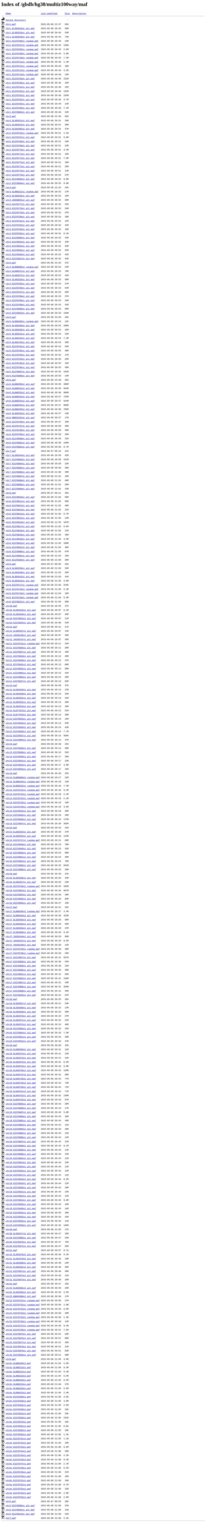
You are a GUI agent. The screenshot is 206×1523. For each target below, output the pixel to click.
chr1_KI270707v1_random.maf (22, 45)
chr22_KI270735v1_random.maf (23, 1317)
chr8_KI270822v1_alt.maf (20, 547)
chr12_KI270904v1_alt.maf (21, 739)
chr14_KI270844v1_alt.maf (21, 810)
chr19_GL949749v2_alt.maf (21, 1082)
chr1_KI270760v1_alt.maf (20, 82)
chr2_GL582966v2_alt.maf (20, 128)
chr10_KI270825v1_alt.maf (21, 622)
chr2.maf (11, 116)
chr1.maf (11, 24)
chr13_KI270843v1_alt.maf (21, 769)
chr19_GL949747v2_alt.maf (21, 1074)
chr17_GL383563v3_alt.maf (21, 919)
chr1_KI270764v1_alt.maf (20, 99)
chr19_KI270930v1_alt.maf (21, 1208)
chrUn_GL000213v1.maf (18, 1367)
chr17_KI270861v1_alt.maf (21, 974)
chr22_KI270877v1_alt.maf (21, 1342)
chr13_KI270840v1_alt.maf (21, 756)
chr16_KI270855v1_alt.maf (21, 898)
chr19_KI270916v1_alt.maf (21, 1170)
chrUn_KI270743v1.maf (18, 1446)
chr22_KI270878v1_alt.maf (21, 1346)
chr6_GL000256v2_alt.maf (20, 409)
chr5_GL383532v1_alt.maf (20, 338)
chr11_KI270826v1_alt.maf (21, 647)
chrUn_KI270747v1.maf (18, 1463)
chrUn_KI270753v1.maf (18, 1488)
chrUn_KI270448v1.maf (18, 1409)
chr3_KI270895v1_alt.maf (20, 237)
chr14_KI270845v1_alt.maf (21, 815)
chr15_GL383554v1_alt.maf (21, 831)
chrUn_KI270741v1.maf (18, 1438)
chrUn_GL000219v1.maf (18, 1384)
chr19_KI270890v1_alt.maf (21, 1154)
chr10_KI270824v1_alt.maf (21, 618)
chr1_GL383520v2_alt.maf (20, 36)
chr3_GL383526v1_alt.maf (20, 195)
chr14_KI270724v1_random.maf (23, 798)
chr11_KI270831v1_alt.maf (21, 664)
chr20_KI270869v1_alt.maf (21, 1237)
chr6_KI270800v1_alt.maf (20, 438)
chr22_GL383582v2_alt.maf (21, 1287)
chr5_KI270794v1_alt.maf (20, 358)
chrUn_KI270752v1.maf (18, 1484)
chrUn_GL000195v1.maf (18, 1363)
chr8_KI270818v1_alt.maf (20, 530)
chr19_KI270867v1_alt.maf (21, 1112)
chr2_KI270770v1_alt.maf (20, 149)
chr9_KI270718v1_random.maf (22, 589)
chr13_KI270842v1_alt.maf (21, 764)
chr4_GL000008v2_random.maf (22, 266)
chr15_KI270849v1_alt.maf (21, 848)
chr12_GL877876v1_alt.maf (21, 714)
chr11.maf (11, 626)
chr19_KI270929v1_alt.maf (21, 1204)
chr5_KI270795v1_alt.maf (20, 363)
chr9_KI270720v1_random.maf (22, 597)
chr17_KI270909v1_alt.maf (21, 990)
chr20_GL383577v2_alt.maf (21, 1233)
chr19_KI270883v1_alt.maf (21, 1124)
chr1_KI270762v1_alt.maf (20, 91)
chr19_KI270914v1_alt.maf (21, 1162)
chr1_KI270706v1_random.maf (22, 40)
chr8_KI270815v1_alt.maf (20, 517)
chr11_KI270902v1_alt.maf (21, 672)
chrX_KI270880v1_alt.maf (20, 1505)
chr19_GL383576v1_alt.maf (21, 1066)
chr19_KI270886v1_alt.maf (21, 1137)
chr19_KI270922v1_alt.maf (21, 1195)
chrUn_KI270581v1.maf (18, 1426)
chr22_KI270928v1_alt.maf (21, 1354)
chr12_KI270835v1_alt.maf (21, 727)
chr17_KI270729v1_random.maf (23, 948)
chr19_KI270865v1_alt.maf (21, 1103)
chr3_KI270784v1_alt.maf (20, 233)
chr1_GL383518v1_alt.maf (20, 28)
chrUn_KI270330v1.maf (18, 1396)
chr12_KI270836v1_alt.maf (21, 731)
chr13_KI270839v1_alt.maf (21, 752)
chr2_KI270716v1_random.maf (22, 132)
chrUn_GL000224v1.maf (18, 1392)
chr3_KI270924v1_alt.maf (20, 241)
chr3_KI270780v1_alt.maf (20, 216)
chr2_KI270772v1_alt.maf (20, 158)
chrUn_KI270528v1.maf (18, 1417)
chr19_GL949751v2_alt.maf (21, 1091)
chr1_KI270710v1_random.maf (22, 57)
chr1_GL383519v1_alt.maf (20, 32)
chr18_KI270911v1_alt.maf (21, 1036)
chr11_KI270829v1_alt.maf (21, 656)
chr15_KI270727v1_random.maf (23, 840)
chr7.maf (11, 451)
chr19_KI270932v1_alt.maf (21, 1216)
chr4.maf (11, 262)
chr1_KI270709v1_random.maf (22, 53)
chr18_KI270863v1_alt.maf (21, 1028)
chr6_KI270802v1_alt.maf (20, 446)
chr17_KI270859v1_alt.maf (21, 965)
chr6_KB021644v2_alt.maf (20, 417)
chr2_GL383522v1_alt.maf (20, 124)
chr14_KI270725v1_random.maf (23, 802)
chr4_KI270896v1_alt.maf (20, 308)
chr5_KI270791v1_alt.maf (20, 346)
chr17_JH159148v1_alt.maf (21, 944)
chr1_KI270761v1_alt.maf (20, 86)
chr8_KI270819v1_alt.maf (20, 534)
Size (67, 13)
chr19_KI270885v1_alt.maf (21, 1133)
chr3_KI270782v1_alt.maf (20, 225)
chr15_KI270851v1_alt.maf (21, 856)
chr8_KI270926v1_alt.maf (20, 559)
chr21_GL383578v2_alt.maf (21, 1254)
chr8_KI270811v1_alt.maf (20, 501)
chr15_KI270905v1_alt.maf (21, 865)
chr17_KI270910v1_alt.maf (21, 994)
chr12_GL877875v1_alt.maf (21, 710)
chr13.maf (11, 743)
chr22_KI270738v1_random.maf (23, 1329)
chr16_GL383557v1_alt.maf (21, 882)
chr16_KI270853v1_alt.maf (21, 890)
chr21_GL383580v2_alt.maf (21, 1262)
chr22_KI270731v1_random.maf (23, 1300)
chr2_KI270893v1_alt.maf (20, 179)
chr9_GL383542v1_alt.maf (20, 580)
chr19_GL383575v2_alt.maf (21, 1061)
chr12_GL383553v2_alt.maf (21, 706)
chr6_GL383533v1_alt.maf (20, 413)
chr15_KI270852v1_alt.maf (21, 861)
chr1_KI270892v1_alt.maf (20, 112)
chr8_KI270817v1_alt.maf (20, 526)
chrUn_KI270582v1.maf (18, 1430)
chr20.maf (11, 1229)
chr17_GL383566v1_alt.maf (21, 932)
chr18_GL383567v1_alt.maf (21, 1003)
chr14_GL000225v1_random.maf (23, 785)
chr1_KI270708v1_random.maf (22, 49)
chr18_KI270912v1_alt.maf (21, 1041)
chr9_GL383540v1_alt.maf (20, 572)
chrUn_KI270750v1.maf (18, 1476)
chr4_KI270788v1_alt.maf (20, 296)
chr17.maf (11, 907)
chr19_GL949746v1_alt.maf (21, 1070)
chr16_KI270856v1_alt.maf (21, 902)
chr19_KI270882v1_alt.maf (21, 1120)
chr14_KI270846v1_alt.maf (21, 819)
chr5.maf (11, 317)
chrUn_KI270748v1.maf (18, 1467)
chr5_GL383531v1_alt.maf (20, 333)
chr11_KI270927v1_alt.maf (21, 681)
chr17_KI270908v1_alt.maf (21, 986)
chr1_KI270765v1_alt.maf (20, 103)
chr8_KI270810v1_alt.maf (20, 497)
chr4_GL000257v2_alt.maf (20, 271)
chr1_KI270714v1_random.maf (22, 74)
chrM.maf (11, 1359)
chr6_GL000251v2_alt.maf (20, 388)
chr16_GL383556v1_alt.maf (21, 877)
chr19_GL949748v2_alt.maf (21, 1078)
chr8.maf (11, 492)
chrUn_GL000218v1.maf (18, 1379)
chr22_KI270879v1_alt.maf (21, 1350)
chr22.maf (11, 1283)
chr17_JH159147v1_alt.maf (21, 940)
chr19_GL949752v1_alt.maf (21, 1095)
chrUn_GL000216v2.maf (18, 1375)
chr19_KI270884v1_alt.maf (21, 1128)
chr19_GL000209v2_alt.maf (21, 1049)
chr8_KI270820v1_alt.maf (20, 538)
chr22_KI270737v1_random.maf (23, 1325)
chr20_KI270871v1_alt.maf (21, 1246)
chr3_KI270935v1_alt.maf (20, 250)
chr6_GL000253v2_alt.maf (20, 396)
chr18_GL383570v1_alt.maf (21, 1015)
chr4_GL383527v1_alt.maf (20, 275)
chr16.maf (11, 873)
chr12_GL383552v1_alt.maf (21, 702)
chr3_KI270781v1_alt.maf (20, 220)
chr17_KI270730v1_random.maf (23, 953)
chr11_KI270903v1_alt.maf (21, 676)
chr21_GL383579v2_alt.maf (21, 1258)
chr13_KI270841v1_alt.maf (21, 760)
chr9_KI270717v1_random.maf (22, 584)
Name (8, 13)
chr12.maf (11, 685)
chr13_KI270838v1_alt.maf (21, 748)
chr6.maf (11, 379)
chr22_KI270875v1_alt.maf (21, 1333)
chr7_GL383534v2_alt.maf (20, 455)
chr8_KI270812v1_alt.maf (20, 505)
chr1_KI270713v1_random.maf (22, 70)
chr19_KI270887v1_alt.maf (21, 1141)
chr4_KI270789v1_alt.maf (20, 300)
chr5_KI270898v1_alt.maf (20, 375)
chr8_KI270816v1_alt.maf (20, 522)
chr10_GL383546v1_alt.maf (21, 614)
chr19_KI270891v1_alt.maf (21, 1158)
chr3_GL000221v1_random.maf (22, 191)
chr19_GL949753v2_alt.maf (21, 1099)
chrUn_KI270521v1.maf (18, 1413)
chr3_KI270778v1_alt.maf (20, 208)
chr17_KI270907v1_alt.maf (21, 982)
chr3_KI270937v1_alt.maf (20, 258)
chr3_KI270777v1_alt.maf (20, 204)
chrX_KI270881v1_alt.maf (20, 1509)
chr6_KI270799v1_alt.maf (20, 434)
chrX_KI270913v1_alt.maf (20, 1513)
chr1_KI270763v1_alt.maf (20, 95)
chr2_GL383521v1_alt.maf (20, 120)
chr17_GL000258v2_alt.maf (21, 915)
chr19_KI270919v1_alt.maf (21, 1183)
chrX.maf (11, 1501)
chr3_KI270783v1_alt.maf (20, 229)
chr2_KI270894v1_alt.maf (20, 183)
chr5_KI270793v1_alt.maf (20, 354)
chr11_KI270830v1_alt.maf (21, 660)
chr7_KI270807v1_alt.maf (20, 476)
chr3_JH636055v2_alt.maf (20, 199)
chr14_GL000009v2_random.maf (23, 777)
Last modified (49, 13)
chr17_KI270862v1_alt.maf (21, 978)
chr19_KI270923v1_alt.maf (21, 1200)
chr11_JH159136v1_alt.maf (21, 635)
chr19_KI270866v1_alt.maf (21, 1107)
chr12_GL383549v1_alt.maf (21, 689)
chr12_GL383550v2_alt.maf (21, 693)
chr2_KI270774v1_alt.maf (20, 166)
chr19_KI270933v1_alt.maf (21, 1220)
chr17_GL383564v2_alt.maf (21, 923)
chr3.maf (11, 187)
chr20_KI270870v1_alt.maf (21, 1241)
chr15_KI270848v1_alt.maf (21, 844)
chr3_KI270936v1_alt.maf (20, 254)
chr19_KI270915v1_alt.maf (21, 1166)
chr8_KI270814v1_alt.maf (20, 513)
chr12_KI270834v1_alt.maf (21, 723)
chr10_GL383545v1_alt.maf (21, 610)
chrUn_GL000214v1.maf (18, 1371)
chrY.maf (11, 1518)
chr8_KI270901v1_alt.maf (20, 555)
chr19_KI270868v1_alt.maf (21, 1116)
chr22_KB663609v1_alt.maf (21, 1296)
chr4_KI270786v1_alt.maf (20, 287)
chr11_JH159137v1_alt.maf (21, 639)
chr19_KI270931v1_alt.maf (21, 1212)
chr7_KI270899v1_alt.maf (20, 488)
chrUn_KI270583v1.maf (18, 1434)
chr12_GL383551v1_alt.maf (21, 697)
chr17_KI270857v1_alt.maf (21, 957)
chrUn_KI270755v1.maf (18, 1497)
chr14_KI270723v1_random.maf (23, 794)
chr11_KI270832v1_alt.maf (21, 668)
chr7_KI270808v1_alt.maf (20, 480)
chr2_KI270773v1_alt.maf (20, 162)
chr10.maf (11, 605)
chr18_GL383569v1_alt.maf (21, 1011)
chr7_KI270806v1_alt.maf (20, 471)
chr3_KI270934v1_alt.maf (20, 245)
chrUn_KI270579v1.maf (18, 1421)
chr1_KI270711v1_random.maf (22, 61)
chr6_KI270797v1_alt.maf (20, 425)
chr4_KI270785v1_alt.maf (20, 283)
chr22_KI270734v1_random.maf (23, 1313)
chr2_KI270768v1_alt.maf (20, 141)
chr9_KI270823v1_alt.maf (20, 601)
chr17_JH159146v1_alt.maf (21, 936)
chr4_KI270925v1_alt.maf (20, 312)
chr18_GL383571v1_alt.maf (21, 1020)
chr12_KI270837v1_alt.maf (21, 735)
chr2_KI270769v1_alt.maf (20, 145)
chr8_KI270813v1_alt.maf (20, 509)
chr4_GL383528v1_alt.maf (20, 279)
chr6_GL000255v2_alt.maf (20, 404)
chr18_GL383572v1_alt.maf (21, 1024)
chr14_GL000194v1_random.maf (23, 781)
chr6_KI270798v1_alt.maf (20, 430)
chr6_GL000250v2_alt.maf (20, 384)
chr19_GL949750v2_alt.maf (21, 1087)
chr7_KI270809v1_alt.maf (20, 484)
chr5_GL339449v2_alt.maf (20, 325)
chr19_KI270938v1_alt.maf (21, 1225)
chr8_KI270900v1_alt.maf (20, 551)
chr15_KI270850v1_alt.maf (21, 852)
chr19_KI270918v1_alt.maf (21, 1179)
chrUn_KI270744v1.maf (18, 1451)
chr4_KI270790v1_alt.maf (20, 304)
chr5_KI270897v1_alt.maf (20, 371)
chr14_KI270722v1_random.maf (23, 789)
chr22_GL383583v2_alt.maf (21, 1292)
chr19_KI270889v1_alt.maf (21, 1149)
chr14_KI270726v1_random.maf (23, 806)
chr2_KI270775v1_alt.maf (20, 170)
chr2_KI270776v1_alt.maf (20, 174)
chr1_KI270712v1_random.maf (22, 66)
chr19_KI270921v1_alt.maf (21, 1191)
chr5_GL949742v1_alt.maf (20, 342)
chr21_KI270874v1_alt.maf (21, 1279)
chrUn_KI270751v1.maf (18, 1480)
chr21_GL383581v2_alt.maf (21, 1266)
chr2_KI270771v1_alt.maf (20, 153)
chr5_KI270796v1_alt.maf (20, 367)
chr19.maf (11, 1045)
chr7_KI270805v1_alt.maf (20, 467)
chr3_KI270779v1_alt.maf (20, 212)
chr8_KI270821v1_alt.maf (20, 543)
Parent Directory (16, 20)
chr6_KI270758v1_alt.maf (20, 421)
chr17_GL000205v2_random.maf (23, 911)
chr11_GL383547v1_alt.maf (21, 630)
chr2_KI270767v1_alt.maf (20, 137)
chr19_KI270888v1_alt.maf (21, 1145)
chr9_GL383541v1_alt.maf (20, 576)
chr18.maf (11, 999)
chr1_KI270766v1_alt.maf (20, 107)
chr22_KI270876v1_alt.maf (21, 1338)
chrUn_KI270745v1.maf (18, 1455)
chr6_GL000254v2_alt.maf (20, 400)
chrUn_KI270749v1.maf (18, 1472)
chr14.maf (11, 773)
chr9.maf (11, 563)
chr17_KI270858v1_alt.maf (21, 961)
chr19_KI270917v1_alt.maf (21, 1174)
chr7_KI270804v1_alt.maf (20, 463)
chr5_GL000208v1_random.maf (22, 321)
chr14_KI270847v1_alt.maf (21, 823)
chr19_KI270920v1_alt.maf (21, 1187)
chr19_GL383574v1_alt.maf (21, 1057)
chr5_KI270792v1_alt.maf (20, 350)
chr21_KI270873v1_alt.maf (21, 1275)
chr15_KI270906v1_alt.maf (21, 869)
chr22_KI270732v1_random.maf (23, 1304)
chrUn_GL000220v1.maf (18, 1388)
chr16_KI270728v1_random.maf (23, 886)
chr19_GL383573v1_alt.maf (21, 1053)
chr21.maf (11, 1250)
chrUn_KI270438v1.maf (18, 1400)
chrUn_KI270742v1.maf (18, 1442)
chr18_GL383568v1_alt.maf (21, 1007)
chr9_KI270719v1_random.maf (22, 593)
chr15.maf (11, 827)
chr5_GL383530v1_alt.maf (20, 329)
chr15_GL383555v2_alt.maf (21, 835)
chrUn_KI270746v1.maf (18, 1459)
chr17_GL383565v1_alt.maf (21, 928)
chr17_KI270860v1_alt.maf (21, 969)
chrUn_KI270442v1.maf (18, 1405)
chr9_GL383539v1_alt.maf (20, 568)
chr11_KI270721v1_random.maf (23, 643)
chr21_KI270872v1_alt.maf (21, 1271)
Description (79, 13)
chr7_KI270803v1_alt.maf (20, 459)
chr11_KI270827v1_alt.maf (21, 651)
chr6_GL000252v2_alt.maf (20, 392)
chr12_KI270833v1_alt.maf (21, 718)
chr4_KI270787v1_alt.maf (20, 292)
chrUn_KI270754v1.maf (18, 1492)
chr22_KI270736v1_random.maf (23, 1321)
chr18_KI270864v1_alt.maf (21, 1032)
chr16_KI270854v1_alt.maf (21, 894)
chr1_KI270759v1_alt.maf (20, 78)
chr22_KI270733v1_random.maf (23, 1308)
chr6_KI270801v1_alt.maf (20, 442)
